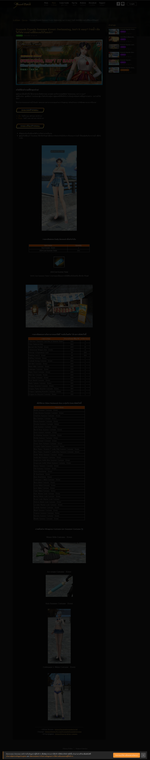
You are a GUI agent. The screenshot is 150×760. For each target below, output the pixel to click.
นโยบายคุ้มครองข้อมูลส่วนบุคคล (16, 756)
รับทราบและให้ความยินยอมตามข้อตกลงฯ (126, 755)
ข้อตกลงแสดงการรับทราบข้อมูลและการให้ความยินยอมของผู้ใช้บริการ (51, 756)
